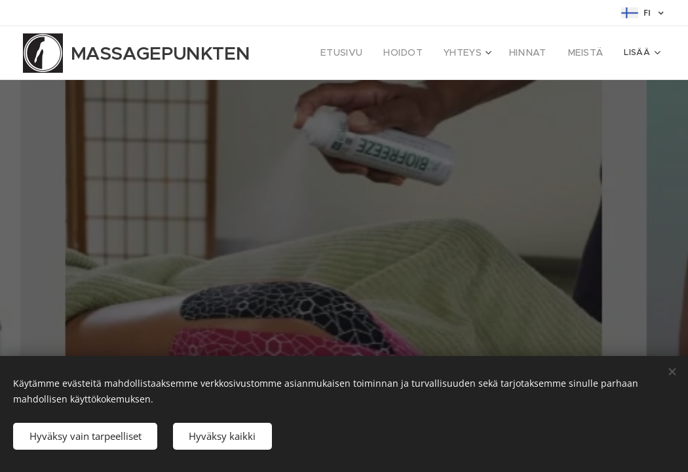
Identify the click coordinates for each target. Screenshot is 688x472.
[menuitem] (360, 53)
